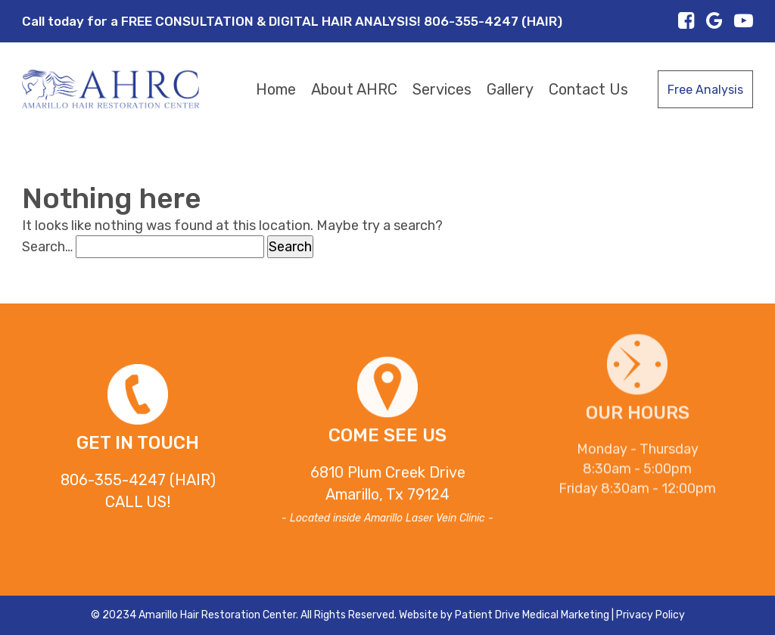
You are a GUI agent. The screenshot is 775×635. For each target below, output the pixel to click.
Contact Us (588, 89)
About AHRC (354, 89)
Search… (47, 246)
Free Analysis (705, 89)
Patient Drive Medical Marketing (532, 615)
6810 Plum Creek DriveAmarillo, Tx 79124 (387, 487)
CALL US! (137, 502)
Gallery (510, 89)
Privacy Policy (650, 615)
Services (442, 89)
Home (276, 89)
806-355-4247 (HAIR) (138, 480)
